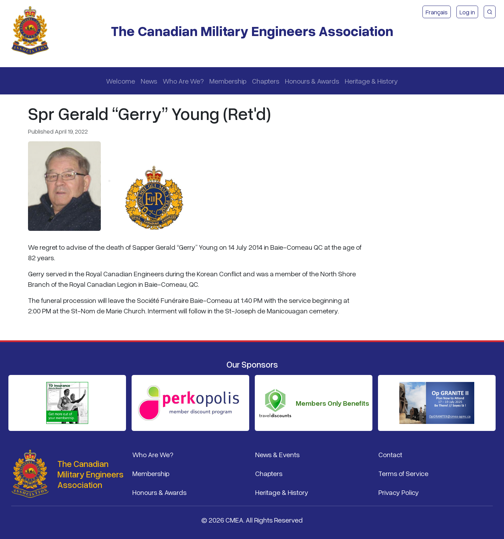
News (149, 81)
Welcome (120, 81)
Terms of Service (403, 473)
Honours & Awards (312, 81)
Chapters (265, 81)
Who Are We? (183, 81)
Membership (227, 81)
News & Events (277, 454)
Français (437, 12)
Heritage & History (371, 81)
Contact (390, 454)
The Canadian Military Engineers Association (252, 30)
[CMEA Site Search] (490, 12)
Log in (467, 12)
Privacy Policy (398, 492)
